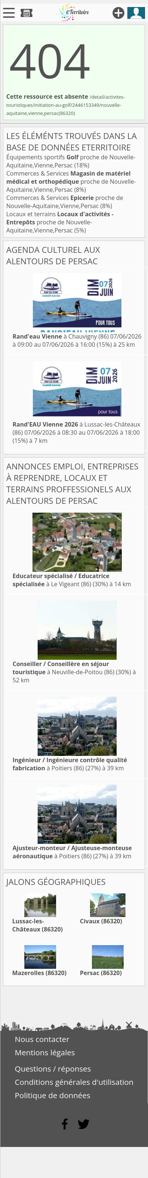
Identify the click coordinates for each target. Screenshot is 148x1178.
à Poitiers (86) (70, 764)
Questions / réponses (53, 1068)
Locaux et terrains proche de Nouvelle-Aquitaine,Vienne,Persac (60, 222)
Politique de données (52, 1095)
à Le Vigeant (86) (61, 580)
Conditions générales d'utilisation (74, 1082)
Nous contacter (42, 1039)
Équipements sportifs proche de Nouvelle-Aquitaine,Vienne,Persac (70, 161)
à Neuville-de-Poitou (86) (63, 668)
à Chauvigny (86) (61, 336)
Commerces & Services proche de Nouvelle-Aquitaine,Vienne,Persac (71, 181)
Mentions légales (45, 1052)
